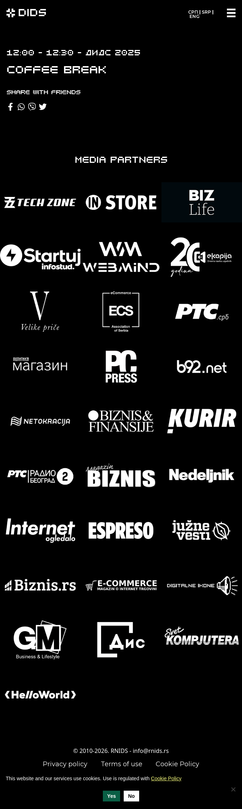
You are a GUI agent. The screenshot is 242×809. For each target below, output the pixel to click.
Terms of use (121, 764)
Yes (111, 796)
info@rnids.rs (151, 751)
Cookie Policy (177, 764)
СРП (193, 12)
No (131, 796)
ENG (195, 16)
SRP (206, 12)
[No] (233, 789)
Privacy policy (65, 764)
